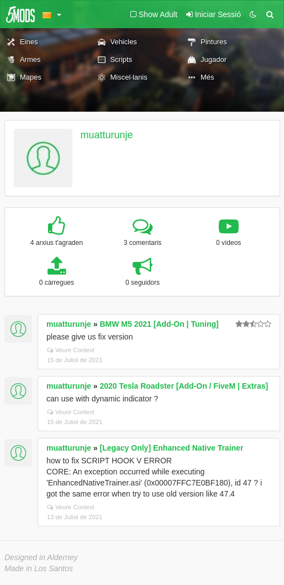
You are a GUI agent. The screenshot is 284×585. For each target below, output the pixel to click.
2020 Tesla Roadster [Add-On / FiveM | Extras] (183, 386)
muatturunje (107, 134)
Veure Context (70, 350)
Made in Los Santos (38, 568)
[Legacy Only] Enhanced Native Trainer (171, 447)
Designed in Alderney (41, 557)
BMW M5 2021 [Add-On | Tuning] (158, 324)
